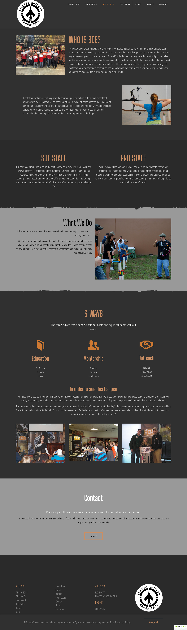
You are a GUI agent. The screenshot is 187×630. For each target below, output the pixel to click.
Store (18, 611)
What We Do (21, 596)
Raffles (58, 593)
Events (58, 601)
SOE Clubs (20, 604)
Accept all (153, 622)
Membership (21, 600)
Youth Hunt (60, 586)
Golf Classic (60, 597)
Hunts (58, 605)
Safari (58, 589)
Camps (19, 608)
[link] (150, 9)
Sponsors (59, 609)
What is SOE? (22, 592)
